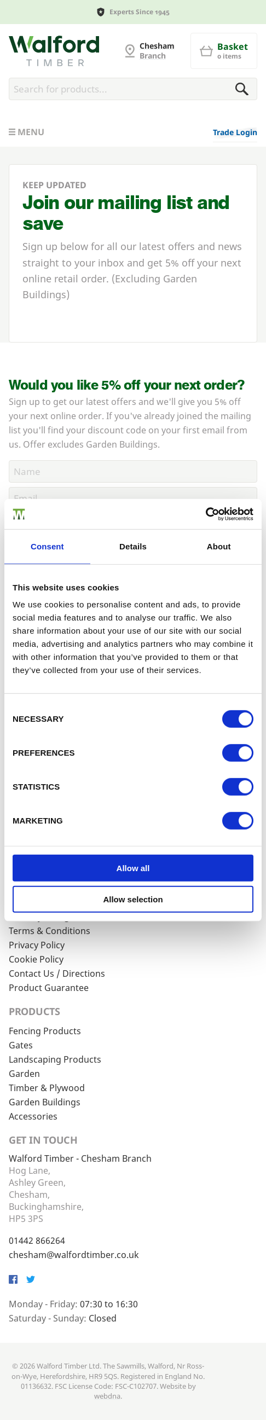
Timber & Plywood (47, 1088)
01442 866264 (37, 1240)
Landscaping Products (55, 1059)
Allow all (133, 868)
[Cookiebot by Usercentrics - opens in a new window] (205, 514)
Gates (21, 1045)
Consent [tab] (47, 546)
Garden (24, 1074)
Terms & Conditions (49, 931)
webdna (107, 1396)
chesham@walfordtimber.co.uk (74, 1255)
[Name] (133, 471)
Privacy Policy (37, 945)
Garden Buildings (44, 1102)
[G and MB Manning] (54, 50)
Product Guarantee (49, 988)
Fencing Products (45, 1031)
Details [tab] (133, 546)
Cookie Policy (36, 959)
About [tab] (219, 546)
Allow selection (133, 899)
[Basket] (223, 51)
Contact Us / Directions (57, 973)
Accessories (33, 1116)
